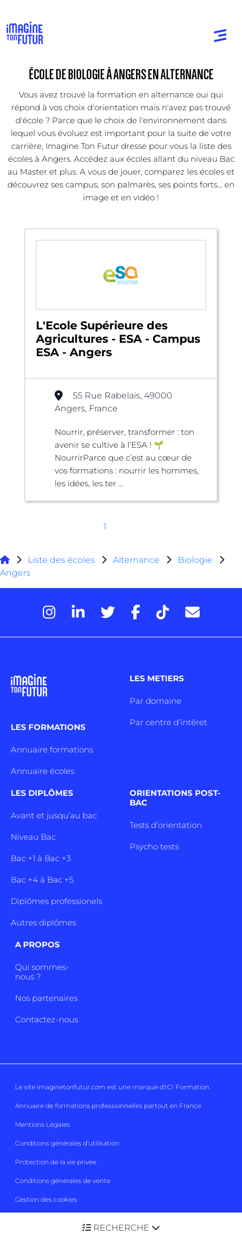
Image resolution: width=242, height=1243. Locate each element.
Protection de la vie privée (55, 1162)
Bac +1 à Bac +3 (41, 858)
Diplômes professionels (56, 901)
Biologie (195, 560)
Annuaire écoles (42, 771)
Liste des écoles (61, 560)
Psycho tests (154, 846)
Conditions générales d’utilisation (67, 1143)
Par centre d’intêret (168, 722)
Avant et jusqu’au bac (54, 815)
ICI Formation (187, 1087)
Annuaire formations (52, 749)
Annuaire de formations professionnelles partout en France (108, 1106)
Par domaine (156, 701)
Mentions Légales (42, 1124)
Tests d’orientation (166, 825)
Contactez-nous (46, 1019)
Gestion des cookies (46, 1199)
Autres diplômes (43, 922)
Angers (15, 573)
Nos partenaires (46, 998)
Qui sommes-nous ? (42, 972)
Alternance (136, 560)
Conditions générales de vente (62, 1181)
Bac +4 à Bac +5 (42, 880)
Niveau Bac (33, 837)
